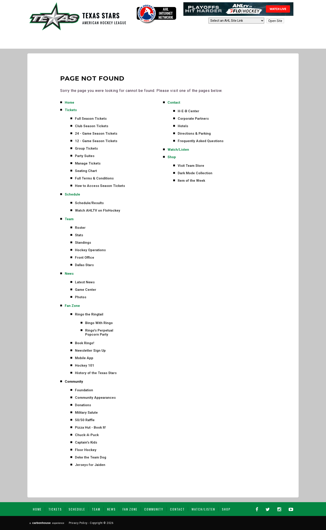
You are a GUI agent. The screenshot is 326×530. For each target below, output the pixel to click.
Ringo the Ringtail (89, 314)
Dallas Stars (84, 265)
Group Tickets (86, 148)
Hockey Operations (90, 250)
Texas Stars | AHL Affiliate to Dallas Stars (77, 16)
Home (69, 102)
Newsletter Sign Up (90, 351)
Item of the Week (191, 181)
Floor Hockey (85, 450)
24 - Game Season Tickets (96, 133)
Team (69, 219)
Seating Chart (86, 171)
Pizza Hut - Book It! (90, 427)
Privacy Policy (78, 523)
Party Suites (84, 156)
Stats (79, 235)
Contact (174, 102)
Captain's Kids (86, 442)
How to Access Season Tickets (100, 186)
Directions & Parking (194, 133)
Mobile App (84, 358)
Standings (83, 243)
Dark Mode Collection (195, 173)
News (69, 274)
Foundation (84, 390)
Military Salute (86, 413)
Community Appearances (95, 398)
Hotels (183, 126)
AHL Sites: (199, 21)
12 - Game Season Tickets (96, 141)
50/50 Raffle (85, 420)
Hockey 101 (84, 365)
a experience (46, 523)
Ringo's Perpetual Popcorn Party (99, 332)
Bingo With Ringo (99, 323)
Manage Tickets (88, 163)
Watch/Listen (178, 150)
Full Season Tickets (91, 119)
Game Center (85, 290)
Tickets (71, 110)
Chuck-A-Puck (87, 435)
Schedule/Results (89, 203)
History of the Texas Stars (96, 373)
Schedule (72, 194)
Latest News (85, 282)
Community (74, 382)
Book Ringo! (84, 343)
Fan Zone (72, 306)
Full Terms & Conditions (94, 178)
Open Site (275, 21)
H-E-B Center (188, 111)
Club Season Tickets (91, 126)
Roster (80, 228)
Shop (172, 157)
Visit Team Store (191, 166)
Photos (80, 297)
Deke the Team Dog (90, 457)
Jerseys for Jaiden (90, 465)
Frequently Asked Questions (200, 141)
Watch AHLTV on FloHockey (97, 210)
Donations (83, 405)
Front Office (84, 257)
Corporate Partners (193, 119)
